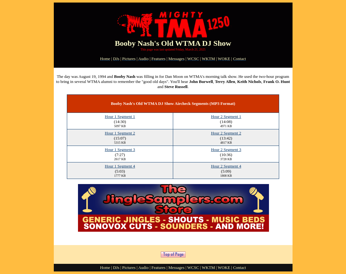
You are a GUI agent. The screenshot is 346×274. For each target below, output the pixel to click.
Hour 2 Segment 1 (226, 116)
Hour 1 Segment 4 (120, 166)
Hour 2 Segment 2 (226, 133)
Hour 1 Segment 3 (120, 149)
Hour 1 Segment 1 (120, 116)
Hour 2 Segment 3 (226, 149)
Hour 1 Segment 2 (120, 133)
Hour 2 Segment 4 (226, 166)
